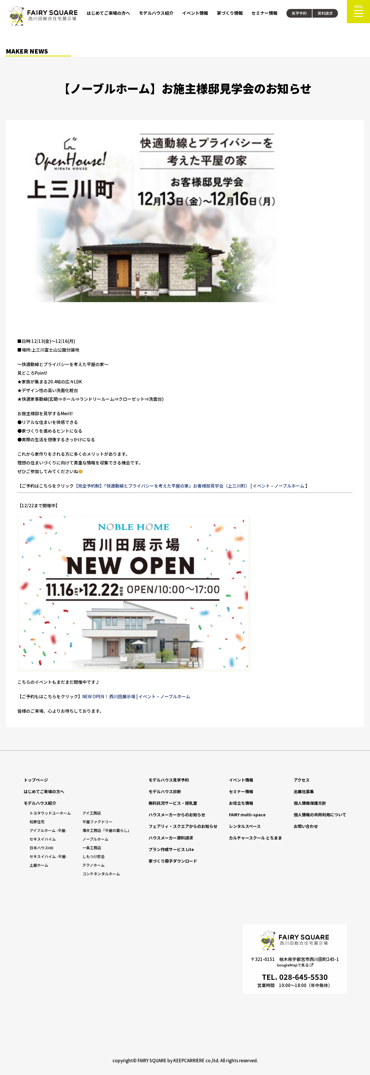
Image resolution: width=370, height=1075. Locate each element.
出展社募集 (304, 791)
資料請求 (325, 13)
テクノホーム (93, 865)
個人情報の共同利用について (320, 814)
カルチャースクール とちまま (255, 838)
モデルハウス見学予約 (169, 780)
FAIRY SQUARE (152, 1060)
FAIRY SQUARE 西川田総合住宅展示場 (43, 16)
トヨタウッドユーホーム (50, 813)
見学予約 (299, 13)
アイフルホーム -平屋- (48, 830)
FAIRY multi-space (247, 814)
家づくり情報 (230, 13)
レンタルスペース (245, 826)
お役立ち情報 (241, 803)
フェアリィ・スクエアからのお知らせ (183, 826)
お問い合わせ (306, 826)
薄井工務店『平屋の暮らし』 (106, 830)
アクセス (302, 780)
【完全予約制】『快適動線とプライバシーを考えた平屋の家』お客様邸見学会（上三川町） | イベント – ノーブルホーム (189, 486)
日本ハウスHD (41, 847)
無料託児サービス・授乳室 (173, 803)
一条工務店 (91, 847)
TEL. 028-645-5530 (295, 976)
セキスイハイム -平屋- (48, 856)
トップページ (36, 780)
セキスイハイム (42, 839)
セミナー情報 (264, 13)
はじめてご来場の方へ (108, 13)
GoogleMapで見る (295, 965)
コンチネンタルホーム (101, 873)
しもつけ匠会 (93, 856)
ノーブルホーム (95, 839)
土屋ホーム (38, 865)
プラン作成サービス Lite (171, 849)
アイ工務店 (91, 813)
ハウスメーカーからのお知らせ (177, 814)
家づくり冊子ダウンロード (173, 861)
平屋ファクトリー (97, 821)
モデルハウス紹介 (156, 13)
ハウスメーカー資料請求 (171, 838)
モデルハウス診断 (165, 791)
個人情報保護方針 (310, 803)
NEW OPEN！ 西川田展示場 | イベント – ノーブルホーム (136, 696)
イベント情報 (195, 13)
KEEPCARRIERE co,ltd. (196, 1060)
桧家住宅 (37, 821)
